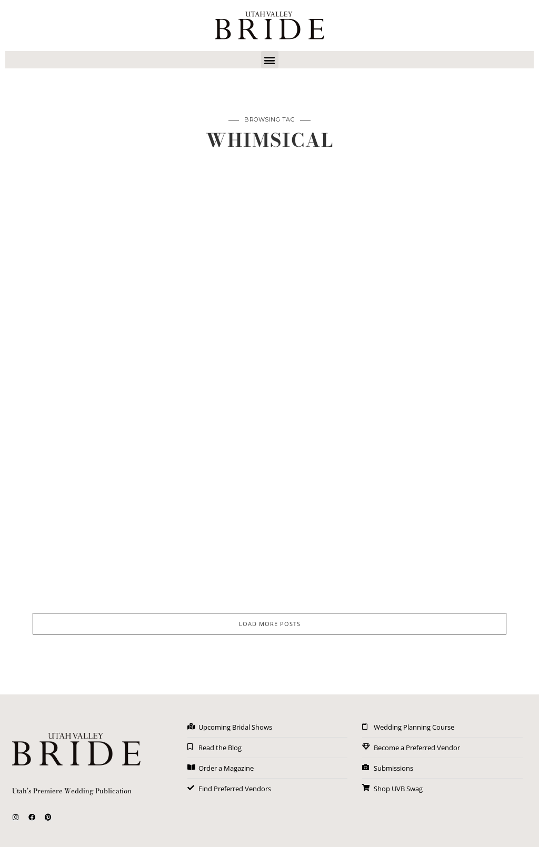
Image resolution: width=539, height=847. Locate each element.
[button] (269, 59)
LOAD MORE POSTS (270, 624)
